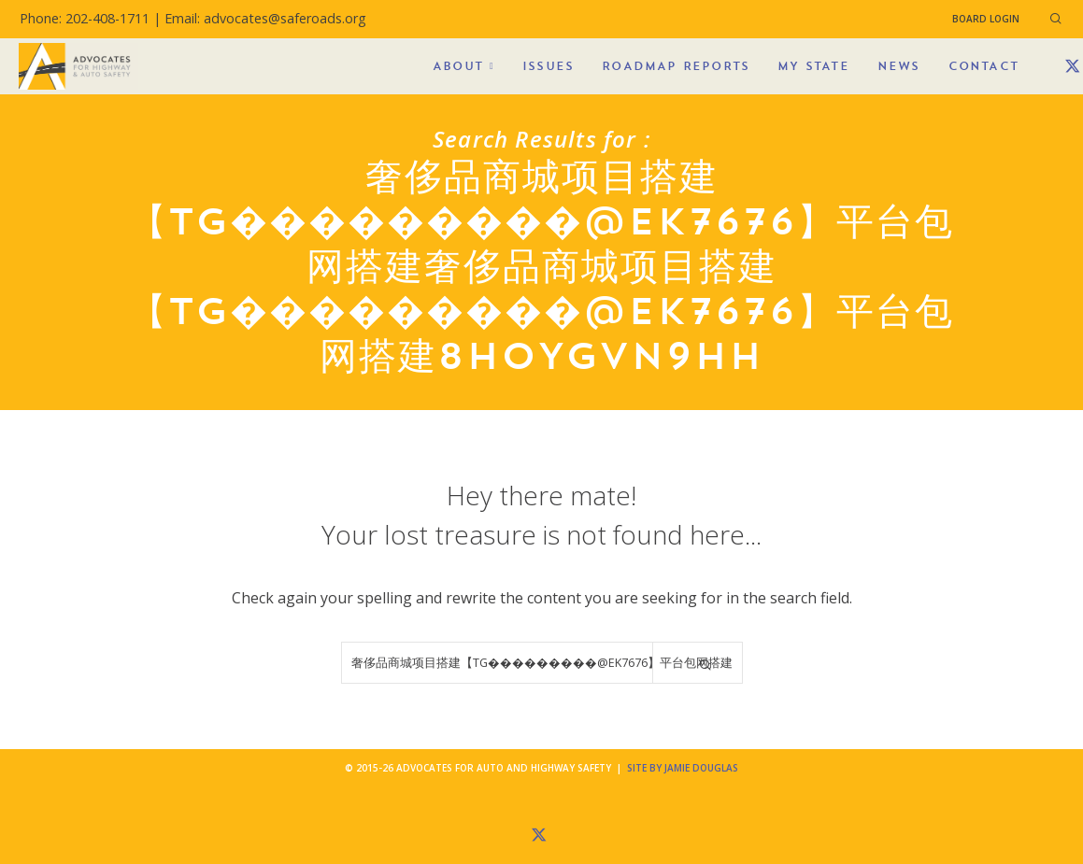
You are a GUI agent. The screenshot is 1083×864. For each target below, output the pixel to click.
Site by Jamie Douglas (682, 767)
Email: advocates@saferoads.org (265, 18)
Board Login (985, 18)
